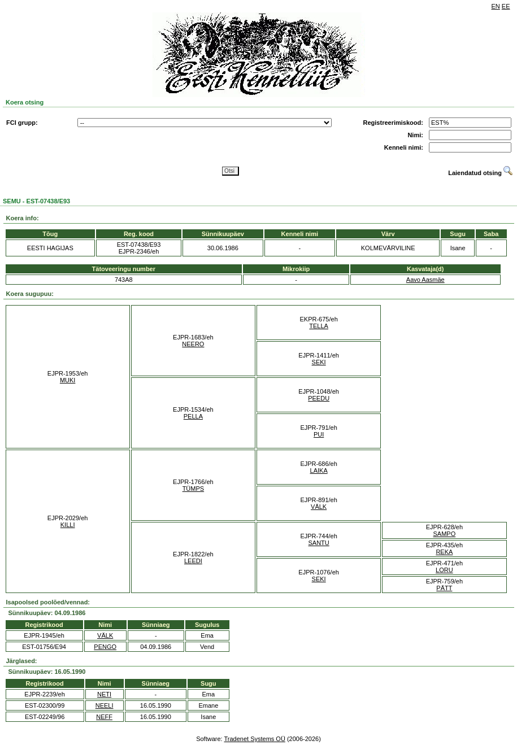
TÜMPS (194, 488)
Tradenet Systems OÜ (254, 738)
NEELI (104, 705)
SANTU (318, 542)
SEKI (319, 362)
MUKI (68, 380)
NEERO (193, 344)
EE (506, 6)
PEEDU (318, 398)
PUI (319, 434)
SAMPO (444, 533)
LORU (444, 570)
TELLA (318, 326)
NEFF (104, 716)
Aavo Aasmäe (425, 279)
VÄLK (319, 506)
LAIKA (319, 470)
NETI (104, 694)
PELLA (193, 416)
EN (496, 6)
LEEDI (193, 560)
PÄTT (444, 588)
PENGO (105, 646)
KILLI (67, 524)
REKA (444, 551)
